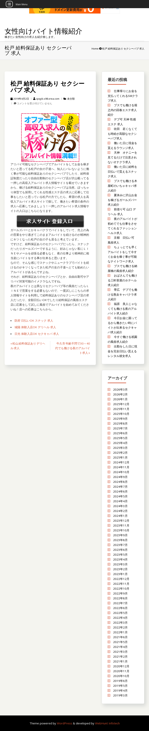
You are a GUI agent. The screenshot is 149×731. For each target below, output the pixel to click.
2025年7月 (120, 428)
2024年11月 (121, 467)
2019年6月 (120, 681)
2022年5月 (120, 613)
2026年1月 (120, 399)
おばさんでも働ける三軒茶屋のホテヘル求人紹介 (122, 280)
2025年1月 (120, 457)
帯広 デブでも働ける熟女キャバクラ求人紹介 (122, 294)
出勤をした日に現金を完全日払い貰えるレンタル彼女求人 (122, 351)
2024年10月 (121, 472)
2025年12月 (121, 404)
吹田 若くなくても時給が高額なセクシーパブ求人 (122, 133)
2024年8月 (120, 482)
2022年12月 (121, 579)
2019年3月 (120, 695)
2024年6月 (120, 491)
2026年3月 (120, 389)
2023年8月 (120, 540)
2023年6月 (120, 550)
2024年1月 (120, 516)
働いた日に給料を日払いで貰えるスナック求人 (122, 171)
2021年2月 (120, 656)
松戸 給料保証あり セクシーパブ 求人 (47, 86)
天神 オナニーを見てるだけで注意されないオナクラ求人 (122, 157)
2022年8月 (120, 598)
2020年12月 (121, 666)
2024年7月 (120, 486)
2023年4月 (120, 559)
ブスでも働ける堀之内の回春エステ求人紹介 (122, 110)
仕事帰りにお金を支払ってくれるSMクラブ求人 (123, 95)
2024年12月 (121, 462)
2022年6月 (120, 608)
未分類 (71, 98)
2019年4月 (120, 690)
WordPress (65, 723)
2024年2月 (120, 511)
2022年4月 (120, 618)
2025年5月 (120, 438)
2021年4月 (120, 647)
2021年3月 (120, 652)
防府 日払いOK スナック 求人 (34, 320)
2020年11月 (121, 671)
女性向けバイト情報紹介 (43, 31)
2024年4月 (120, 501)
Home (95, 48)
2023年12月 (121, 520)
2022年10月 (121, 588)
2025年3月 (120, 448)
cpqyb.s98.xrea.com (46, 98)
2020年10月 (121, 676)
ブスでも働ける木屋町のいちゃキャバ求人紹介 (122, 185)
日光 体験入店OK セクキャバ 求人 (37, 334)
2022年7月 (120, 603)
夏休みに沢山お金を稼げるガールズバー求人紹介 (122, 199)
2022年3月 (120, 622)
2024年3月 (120, 506)
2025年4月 (120, 443)
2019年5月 (120, 685)
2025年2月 (120, 452)
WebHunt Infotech (107, 723)
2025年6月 (120, 433)
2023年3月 (120, 564)
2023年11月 (121, 525)
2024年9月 (120, 477)
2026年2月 (120, 394)
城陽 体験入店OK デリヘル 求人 (35, 327)
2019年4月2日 (19, 98)
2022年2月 (120, 627)
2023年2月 (120, 569)
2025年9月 (120, 418)
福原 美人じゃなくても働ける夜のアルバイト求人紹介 (122, 308)
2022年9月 (120, 593)
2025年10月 (121, 414)
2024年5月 (120, 496)
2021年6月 (120, 637)
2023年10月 (121, 530)
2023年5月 (120, 554)
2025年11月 (121, 409)
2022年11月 (121, 584)
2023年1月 (120, 574)
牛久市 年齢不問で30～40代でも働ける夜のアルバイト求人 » (72, 348)
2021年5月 (120, 642)
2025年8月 (120, 423)
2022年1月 (120, 632)
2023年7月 (120, 545)
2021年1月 (120, 661)
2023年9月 (120, 535)
